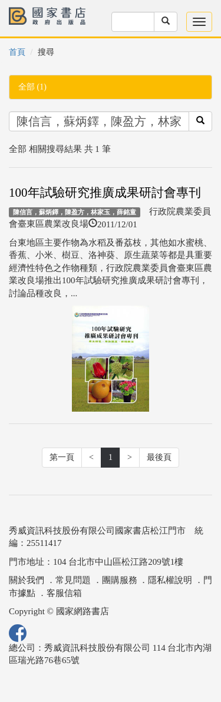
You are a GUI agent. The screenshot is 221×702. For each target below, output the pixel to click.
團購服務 (119, 580)
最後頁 (159, 457)
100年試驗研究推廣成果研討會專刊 (105, 193)
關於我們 (26, 580)
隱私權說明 (170, 580)
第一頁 (62, 457)
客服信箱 (64, 593)
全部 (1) (32, 86)
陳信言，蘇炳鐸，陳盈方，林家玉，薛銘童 (74, 212)
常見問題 (73, 580)
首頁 (17, 52)
